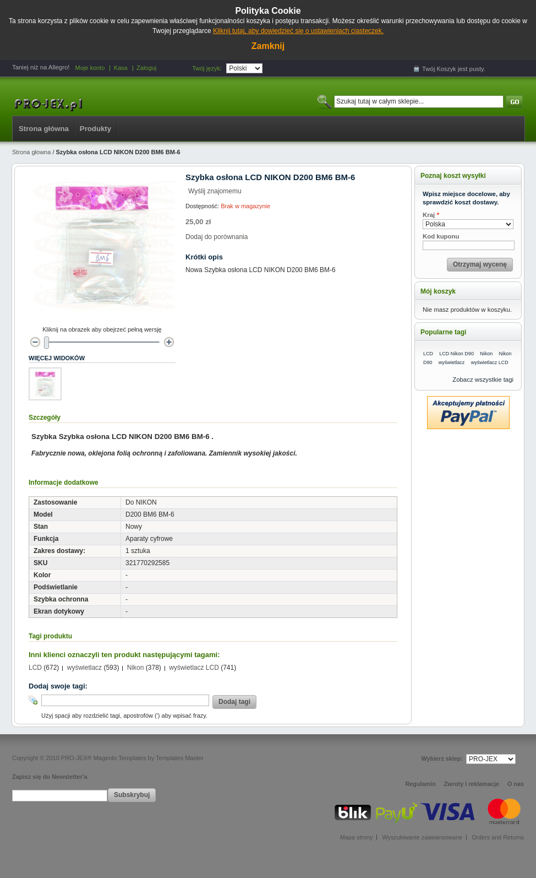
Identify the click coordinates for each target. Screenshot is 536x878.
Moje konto (90, 67)
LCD (35, 667)
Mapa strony (356, 837)
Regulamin (421, 784)
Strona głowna (31, 152)
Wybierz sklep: (442, 758)
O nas (515, 784)
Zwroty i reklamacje (471, 784)
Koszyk (446, 69)
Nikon (135, 667)
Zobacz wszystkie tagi (482, 379)
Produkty (95, 128)
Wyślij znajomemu (215, 191)
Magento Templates (120, 758)
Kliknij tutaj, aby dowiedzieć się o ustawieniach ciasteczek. (298, 31)
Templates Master (180, 758)
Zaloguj (146, 67)
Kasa (121, 67)
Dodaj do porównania (216, 237)
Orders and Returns (498, 837)
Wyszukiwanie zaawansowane (422, 837)
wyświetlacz (84, 667)
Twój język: (207, 68)
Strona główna (44, 128)
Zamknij (268, 46)
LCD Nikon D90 (456, 353)
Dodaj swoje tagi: (58, 686)
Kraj (429, 215)
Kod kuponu (441, 236)
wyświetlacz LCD (194, 667)
